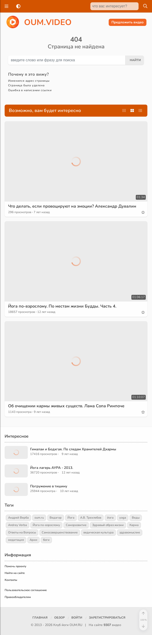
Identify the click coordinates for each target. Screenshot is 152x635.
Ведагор (56, 518)
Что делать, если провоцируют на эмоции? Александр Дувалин (72, 206)
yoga (122, 518)
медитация (16, 540)
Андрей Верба (18, 518)
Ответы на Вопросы (22, 532)
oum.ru (39, 518)
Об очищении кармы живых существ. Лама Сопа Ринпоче (66, 406)
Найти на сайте (15, 573)
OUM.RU (76, 625)
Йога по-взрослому (46, 525)
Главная (40, 618)
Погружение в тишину (48, 486)
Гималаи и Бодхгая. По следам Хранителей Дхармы (73, 449)
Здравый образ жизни (108, 525)
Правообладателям (18, 597)
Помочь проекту (15, 566)
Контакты (11, 580)
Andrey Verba (17, 525)
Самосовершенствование (60, 532)
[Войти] (76, 618)
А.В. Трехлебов (90, 518)
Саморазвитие (76, 525)
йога (110, 518)
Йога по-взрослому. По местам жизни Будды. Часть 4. (62, 306)
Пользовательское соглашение (26, 590)
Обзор (59, 618)
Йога (70, 518)
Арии (33, 540)
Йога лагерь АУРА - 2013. (51, 467)
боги (46, 540)
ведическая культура (98, 532)
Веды (135, 518)
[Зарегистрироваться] (107, 618)
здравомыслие (129, 532)
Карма (134, 525)
